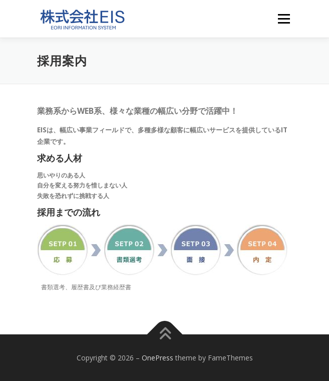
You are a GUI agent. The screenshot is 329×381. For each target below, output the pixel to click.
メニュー (283, 19)
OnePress (157, 357)
